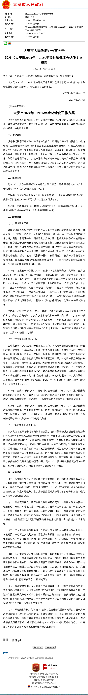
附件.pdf (17, 640)
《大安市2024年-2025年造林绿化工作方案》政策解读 (30, 658)
